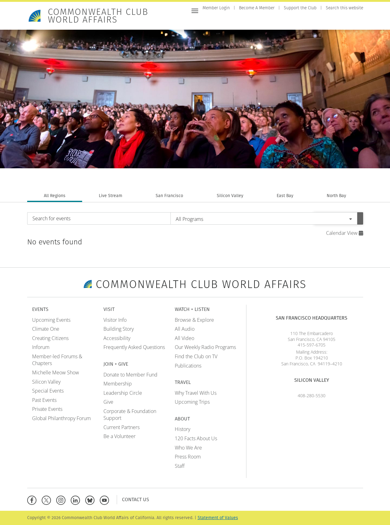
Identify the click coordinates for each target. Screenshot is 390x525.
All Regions (54, 195)
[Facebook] (33, 499)
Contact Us (135, 499)
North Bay (336, 195)
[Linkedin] (77, 499)
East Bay (285, 195)
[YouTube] (106, 499)
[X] (48, 499)
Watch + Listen (304, 21)
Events (228, 21)
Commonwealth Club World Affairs (98, 15)
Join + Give (270, 21)
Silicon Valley (230, 195)
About (355, 21)
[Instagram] (62, 499)
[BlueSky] (91, 499)
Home (208, 21)
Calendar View (344, 233)
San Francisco (169, 195)
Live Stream (110, 195)
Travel (335, 21)
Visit (247, 21)
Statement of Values (218, 517)
